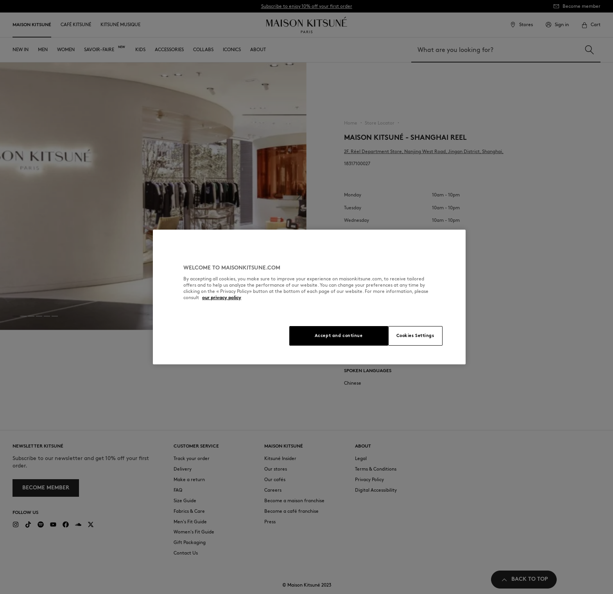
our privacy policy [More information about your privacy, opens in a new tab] (221, 297)
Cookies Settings (415, 335)
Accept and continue (339, 335)
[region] (309, 297)
